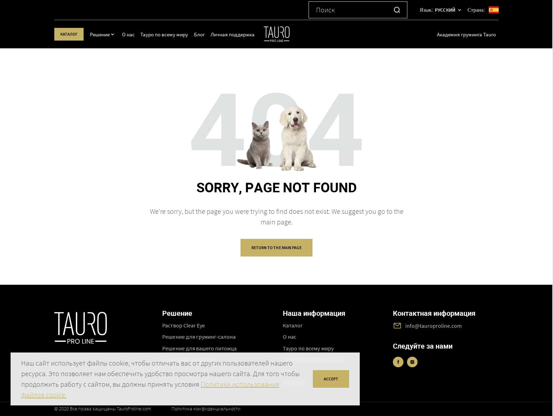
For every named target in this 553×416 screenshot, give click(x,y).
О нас (135, 34)
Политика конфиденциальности (206, 408)
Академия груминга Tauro (466, 34)
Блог (205, 34)
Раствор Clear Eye (183, 325)
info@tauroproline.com (433, 325)
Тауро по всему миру (170, 34)
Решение (106, 34)
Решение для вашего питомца (199, 348)
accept (331, 378)
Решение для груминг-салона (199, 336)
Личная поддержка (238, 34)
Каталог (72, 34)
